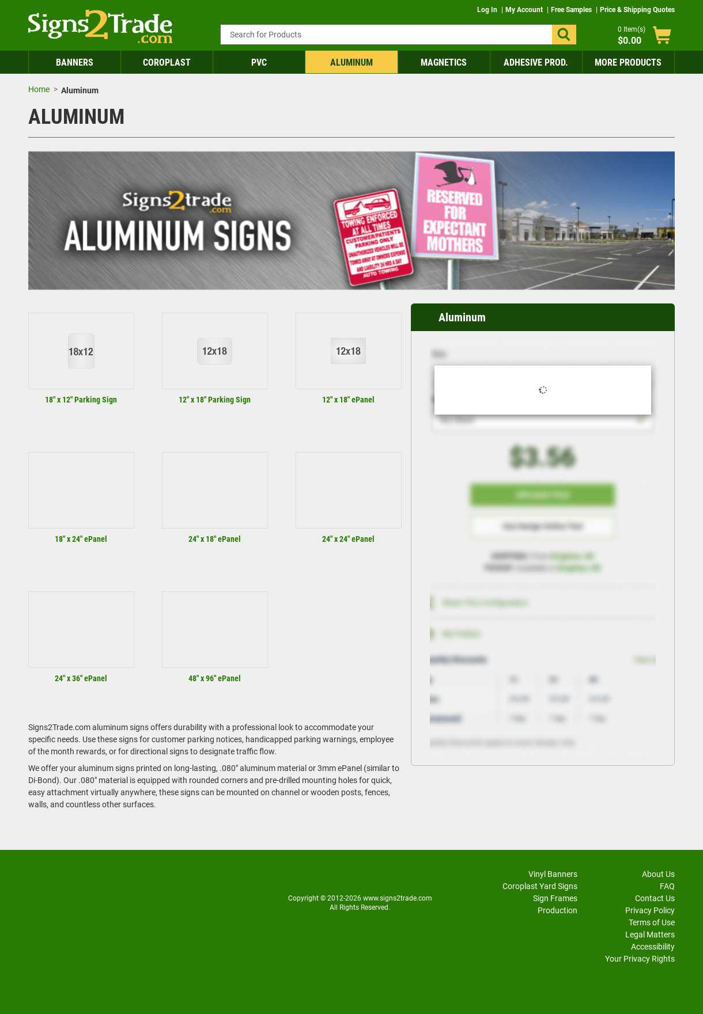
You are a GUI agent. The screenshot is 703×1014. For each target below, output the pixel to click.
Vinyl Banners (552, 874)
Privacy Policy (650, 910)
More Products (628, 62)
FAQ (667, 886)
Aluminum (351, 62)
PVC (259, 62)
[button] (564, 34)
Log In (488, 10)
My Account (525, 10)
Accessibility (653, 946)
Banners (74, 62)
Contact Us (655, 898)
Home (39, 89)
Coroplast (167, 62)
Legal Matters (650, 934)
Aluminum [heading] (462, 317)
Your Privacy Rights (640, 958)
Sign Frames (555, 898)
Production (557, 910)
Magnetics (444, 62)
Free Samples (572, 10)
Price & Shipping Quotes (637, 10)
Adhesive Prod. (536, 62)
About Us (658, 874)
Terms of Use (652, 922)
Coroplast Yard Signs (539, 886)
